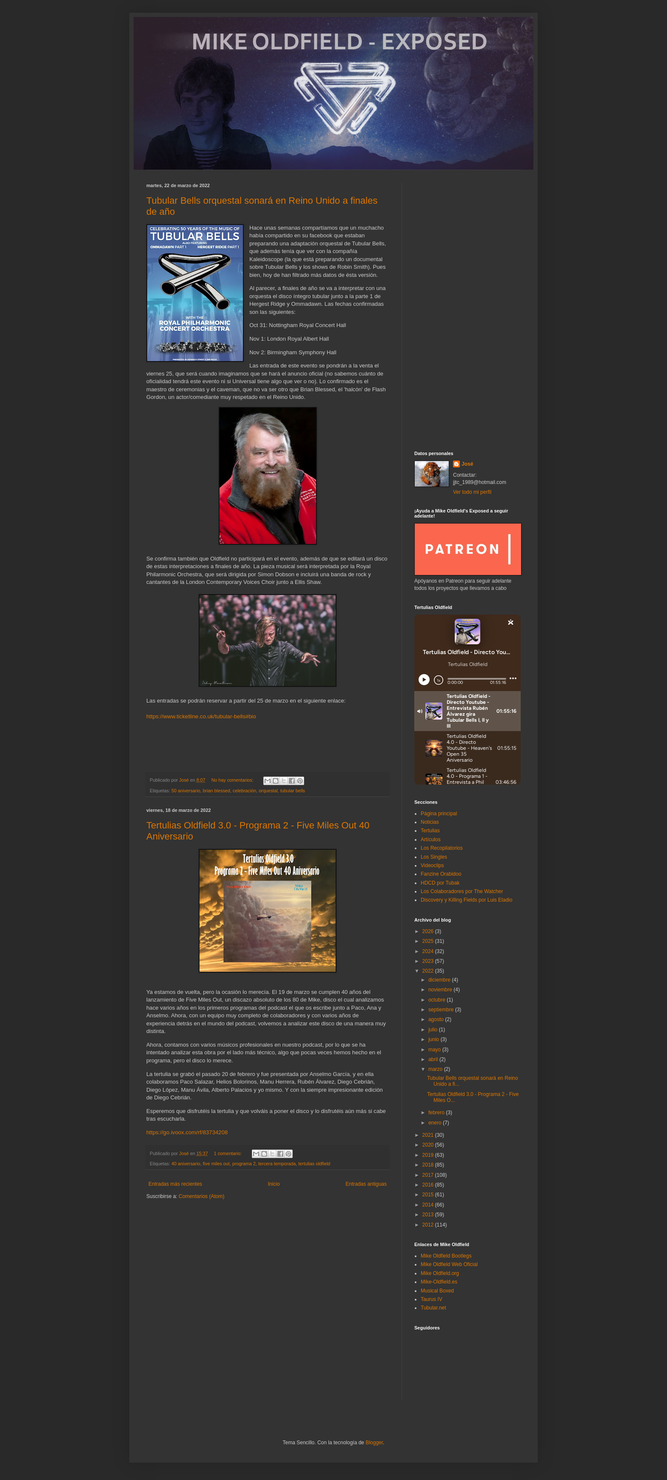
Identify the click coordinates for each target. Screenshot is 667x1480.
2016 (428, 1185)
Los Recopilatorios (442, 848)
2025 (428, 941)
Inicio (274, 1184)
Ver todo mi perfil (472, 492)
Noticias (430, 822)
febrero (437, 1113)
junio (434, 1039)
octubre (437, 1000)
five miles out (216, 1163)
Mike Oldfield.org (440, 1273)
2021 (428, 1135)
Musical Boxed (437, 1291)
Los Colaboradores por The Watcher (462, 891)
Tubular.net (433, 1308)
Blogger (374, 1443)
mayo (435, 1050)
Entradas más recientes (175, 1184)
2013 (428, 1215)
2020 (428, 1145)
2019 (428, 1155)
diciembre (440, 980)
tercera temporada (277, 1163)
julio (433, 1030)
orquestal (268, 790)
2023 (428, 961)
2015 (428, 1195)
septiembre (441, 1010)
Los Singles (434, 857)
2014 (428, 1205)
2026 (428, 931)
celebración (244, 790)
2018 (428, 1165)
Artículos (431, 839)
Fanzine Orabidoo (441, 874)
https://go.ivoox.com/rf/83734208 (187, 1132)
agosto (436, 1019)
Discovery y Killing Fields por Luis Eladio (466, 900)
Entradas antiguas (366, 1184)
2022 (428, 971)
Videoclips (432, 865)
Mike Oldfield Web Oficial (449, 1264)
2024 (428, 951)
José (467, 464)
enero (435, 1123)
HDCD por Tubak (440, 883)
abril (433, 1059)
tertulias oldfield (314, 1163)
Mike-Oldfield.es (439, 1282)
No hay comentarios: (233, 780)
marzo (436, 1069)
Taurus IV (431, 1299)
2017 (428, 1175)
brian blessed (216, 790)
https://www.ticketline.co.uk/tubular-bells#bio (201, 716)
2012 (428, 1225)
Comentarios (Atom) (201, 1196)
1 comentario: (228, 1153)
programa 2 (244, 1163)
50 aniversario (185, 790)
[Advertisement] (467, 310)
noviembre (440, 990)
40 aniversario (185, 1163)
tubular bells (292, 790)
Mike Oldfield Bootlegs (446, 1256)
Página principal (439, 814)
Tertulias (430, 831)
